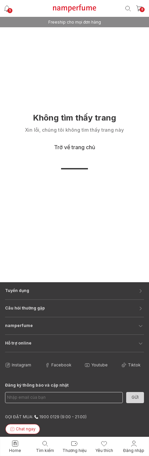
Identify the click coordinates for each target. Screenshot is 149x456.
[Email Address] (64, 397)
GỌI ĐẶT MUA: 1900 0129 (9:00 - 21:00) (46, 416)
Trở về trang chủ (74, 147)
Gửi (135, 397)
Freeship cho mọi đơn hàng (74, 22)
